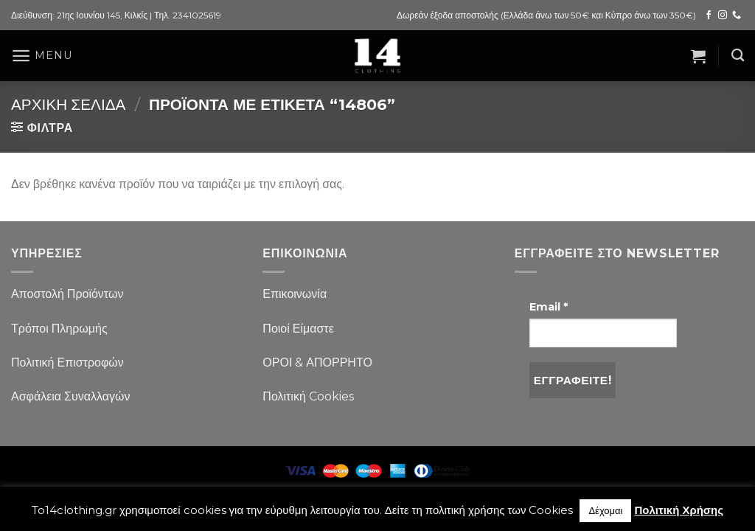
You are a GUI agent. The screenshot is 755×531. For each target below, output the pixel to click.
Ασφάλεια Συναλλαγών (71, 396)
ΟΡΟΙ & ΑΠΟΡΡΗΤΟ (317, 362)
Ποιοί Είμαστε (297, 329)
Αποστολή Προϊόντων (67, 294)
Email (548, 306)
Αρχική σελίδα (68, 104)
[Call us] (736, 15)
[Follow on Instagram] (722, 15)
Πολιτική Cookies (307, 396)
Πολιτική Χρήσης (678, 510)
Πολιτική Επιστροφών (67, 362)
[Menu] (41, 55)
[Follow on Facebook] (708, 15)
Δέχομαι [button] (605, 510)
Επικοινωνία (294, 294)
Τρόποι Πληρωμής (59, 329)
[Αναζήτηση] (737, 56)
